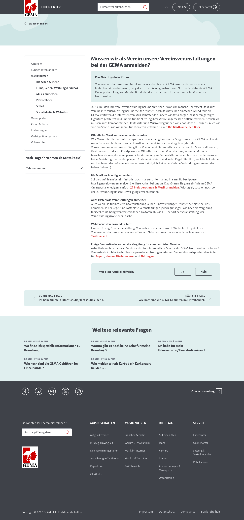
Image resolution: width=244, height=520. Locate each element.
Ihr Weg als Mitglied (101, 443)
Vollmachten (38, 142)
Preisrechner (44, 100)
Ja (183, 271)
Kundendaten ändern (44, 70)
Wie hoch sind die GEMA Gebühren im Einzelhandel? (51, 365)
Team (162, 443)
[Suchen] (123, 7)
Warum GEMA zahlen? (137, 443)
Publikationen (201, 462)
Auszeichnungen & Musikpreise (170, 468)
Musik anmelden (47, 94)
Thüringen (147, 256)
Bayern (99, 256)
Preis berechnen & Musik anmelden (156, 187)
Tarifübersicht (100, 236)
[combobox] (47, 432)
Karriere (163, 450)
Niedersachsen (125, 256)
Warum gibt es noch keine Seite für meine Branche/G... (120, 348)
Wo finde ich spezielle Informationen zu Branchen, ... (52, 348)
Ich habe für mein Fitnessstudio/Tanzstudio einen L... (183, 348)
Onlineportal (38, 118)
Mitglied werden (99, 435)
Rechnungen (39, 130)
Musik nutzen (39, 76)
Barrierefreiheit (210, 511)
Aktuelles (36, 64)
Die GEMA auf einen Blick (184, 127)
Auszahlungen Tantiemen (104, 458)
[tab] (55, 168)
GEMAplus (96, 474)
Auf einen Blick (167, 435)
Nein (204, 271)
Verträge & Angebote (44, 136)
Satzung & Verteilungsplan (202, 452)
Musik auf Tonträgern (137, 458)
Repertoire (96, 466)
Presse (162, 458)
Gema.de (181, 7)
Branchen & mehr (47, 82)
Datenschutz (167, 511)
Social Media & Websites (51, 112)
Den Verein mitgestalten (104, 450)
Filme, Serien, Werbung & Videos (57, 88)
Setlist (40, 106)
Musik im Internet (135, 450)
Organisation (166, 478)
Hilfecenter (199, 435)
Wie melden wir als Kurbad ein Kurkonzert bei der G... (121, 365)
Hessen (110, 256)
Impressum (146, 511)
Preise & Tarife (40, 124)
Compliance (188, 511)
